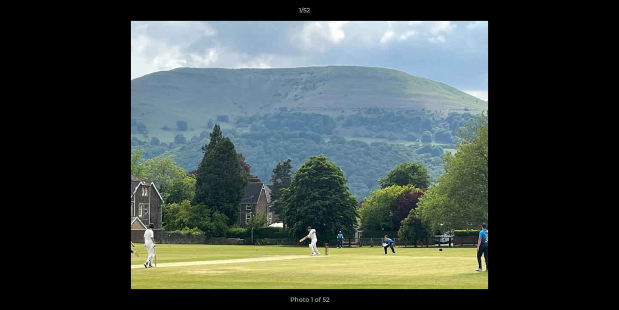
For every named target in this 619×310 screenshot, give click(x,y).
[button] (583, 12)
